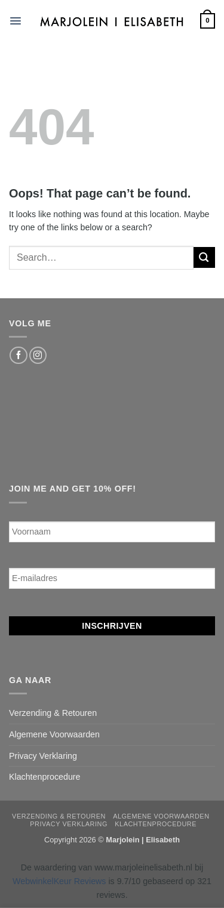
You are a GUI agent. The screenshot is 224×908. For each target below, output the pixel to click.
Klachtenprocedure (45, 777)
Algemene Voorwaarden (54, 734)
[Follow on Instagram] (38, 356)
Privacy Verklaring (43, 756)
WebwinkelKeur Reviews (59, 881)
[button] (15, 21)
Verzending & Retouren (53, 713)
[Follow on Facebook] (18, 356)
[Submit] (204, 257)
